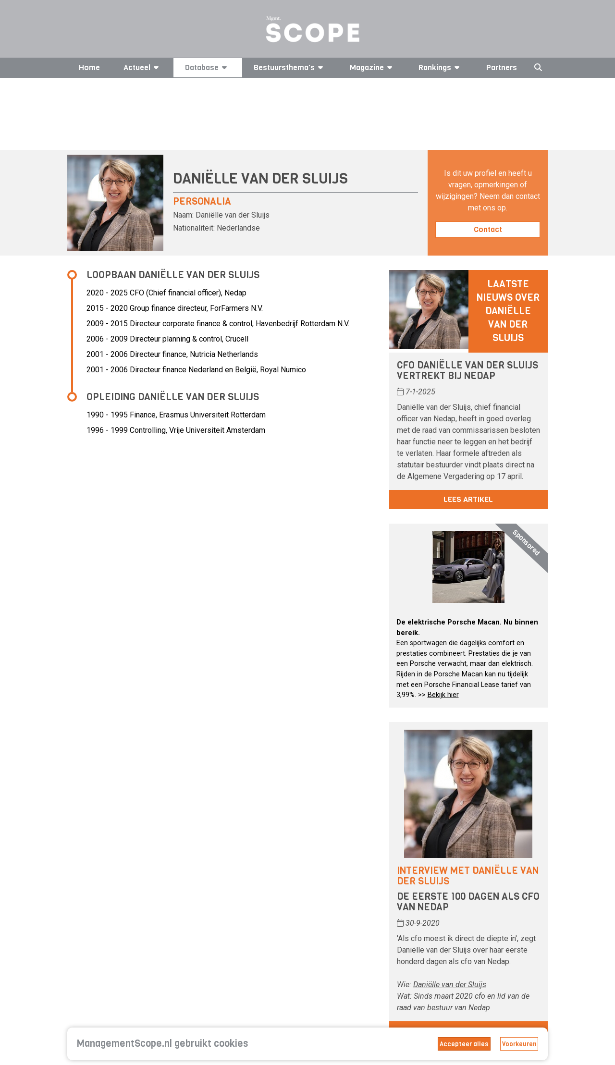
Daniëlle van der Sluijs (449, 984)
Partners (501, 67)
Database (207, 67)
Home (89, 67)
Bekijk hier (443, 695)
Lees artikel (468, 499)
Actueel (142, 67)
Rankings (440, 67)
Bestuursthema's (290, 67)
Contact (488, 229)
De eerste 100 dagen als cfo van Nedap (468, 902)
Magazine (372, 67)
